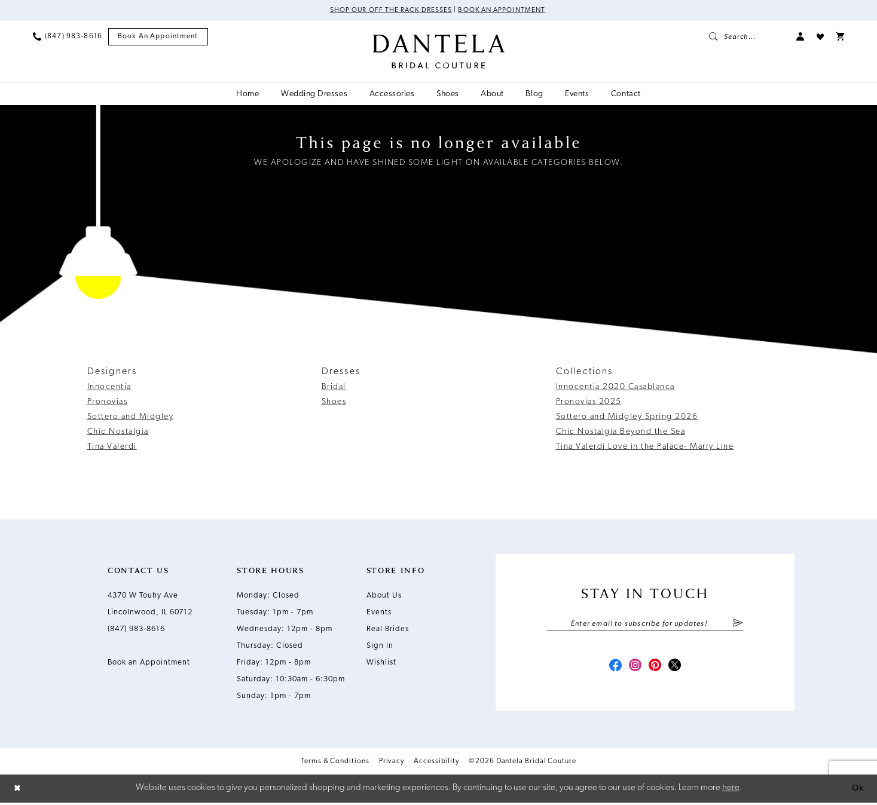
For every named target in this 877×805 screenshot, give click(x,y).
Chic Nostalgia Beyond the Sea (621, 432)
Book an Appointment (503, 10)
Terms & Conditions (335, 763)
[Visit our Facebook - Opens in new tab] (613, 668)
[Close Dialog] (18, 790)
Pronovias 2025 (589, 402)
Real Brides (387, 629)
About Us (384, 596)
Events (379, 613)
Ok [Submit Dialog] (857, 790)
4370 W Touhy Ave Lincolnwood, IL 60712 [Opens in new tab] (150, 604)
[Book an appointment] (158, 37)
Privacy (391, 763)
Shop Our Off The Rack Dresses (389, 10)
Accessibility (436, 763)
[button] (800, 37)
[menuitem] (67, 37)
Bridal (334, 387)
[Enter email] (645, 624)
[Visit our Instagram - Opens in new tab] (634, 668)
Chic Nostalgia (118, 432)
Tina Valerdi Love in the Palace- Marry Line (645, 447)
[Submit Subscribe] (738, 624)
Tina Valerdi (112, 447)
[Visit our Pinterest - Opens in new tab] (656, 668)
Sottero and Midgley (130, 417)
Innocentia (109, 387)
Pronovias (107, 402)
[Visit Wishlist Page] (820, 37)
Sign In (379, 646)
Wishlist (381, 663)
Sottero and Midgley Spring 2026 (627, 417)
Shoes (334, 402)
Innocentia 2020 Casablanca (615, 387)
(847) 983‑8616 (136, 629)
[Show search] (746, 37)
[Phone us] (67, 37)
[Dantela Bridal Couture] (438, 52)
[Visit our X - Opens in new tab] (677, 668)
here (731, 790)
